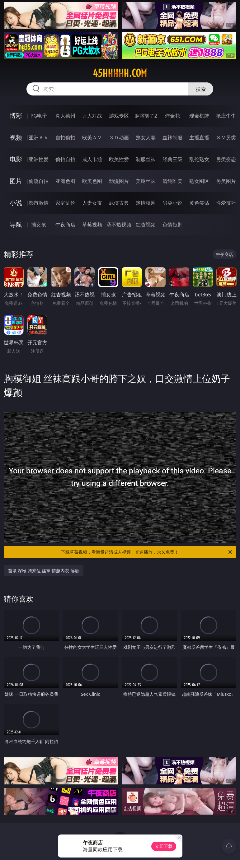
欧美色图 (92, 181)
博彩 (16, 115)
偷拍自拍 (65, 159)
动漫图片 (119, 181)
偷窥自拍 (39, 181)
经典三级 (172, 159)
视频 (16, 137)
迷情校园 (146, 202)
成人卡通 (92, 159)
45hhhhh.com (120, 73)
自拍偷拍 (65, 137)
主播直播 (199, 137)
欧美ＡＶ (92, 137)
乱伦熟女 (199, 159)
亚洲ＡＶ (39, 137)
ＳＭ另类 (226, 137)
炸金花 (172, 115)
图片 (16, 181)
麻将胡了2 (145, 115)
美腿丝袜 (146, 181)
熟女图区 (199, 181)
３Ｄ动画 (119, 137)
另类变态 (226, 159)
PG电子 (39, 115)
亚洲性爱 (39, 159)
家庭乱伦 (65, 202)
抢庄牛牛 (226, 115)
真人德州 (65, 115)
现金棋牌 (199, 115)
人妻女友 (92, 202)
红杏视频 (146, 224)
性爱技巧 (226, 202)
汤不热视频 (118, 224)
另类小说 (172, 202)
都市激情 (39, 202)
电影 (16, 159)
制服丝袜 (146, 159)
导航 (16, 224)
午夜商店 (65, 224)
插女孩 (38, 224)
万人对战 (92, 115)
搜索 (201, 89)
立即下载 (163, 846)
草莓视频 (92, 224)
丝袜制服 (172, 137)
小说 (16, 202)
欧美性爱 (119, 159)
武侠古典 (119, 202)
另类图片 (226, 181)
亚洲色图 (65, 181)
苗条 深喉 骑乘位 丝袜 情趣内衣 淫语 (43, 571)
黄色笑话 (199, 202)
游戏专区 (119, 115)
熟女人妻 (146, 137)
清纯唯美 (172, 181)
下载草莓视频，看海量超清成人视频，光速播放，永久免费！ (147, 552)
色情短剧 (172, 224)
